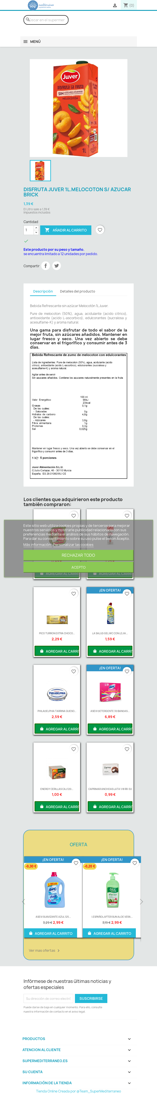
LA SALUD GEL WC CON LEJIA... (110, 633)
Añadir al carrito (66, 230)
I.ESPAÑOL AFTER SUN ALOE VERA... (112, 916)
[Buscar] (46, 20)
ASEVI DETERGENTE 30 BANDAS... (110, 711)
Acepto (78, 567)
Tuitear (56, 265)
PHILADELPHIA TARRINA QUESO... (57, 711)
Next (141, 901)
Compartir (45, 265)
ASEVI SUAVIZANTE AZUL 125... (53, 916)
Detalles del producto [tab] (77, 291)
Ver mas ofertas (45, 950)
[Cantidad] (29, 230)
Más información (37, 544)
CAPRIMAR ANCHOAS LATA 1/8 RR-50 (110, 789)
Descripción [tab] (43, 291)
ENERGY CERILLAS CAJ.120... (56, 789)
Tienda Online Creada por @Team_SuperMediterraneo (78, 1091)
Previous (24, 901)
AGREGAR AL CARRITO (59, 651)
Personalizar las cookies (73, 544)
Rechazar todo (78, 555)
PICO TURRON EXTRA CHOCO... (57, 633)
